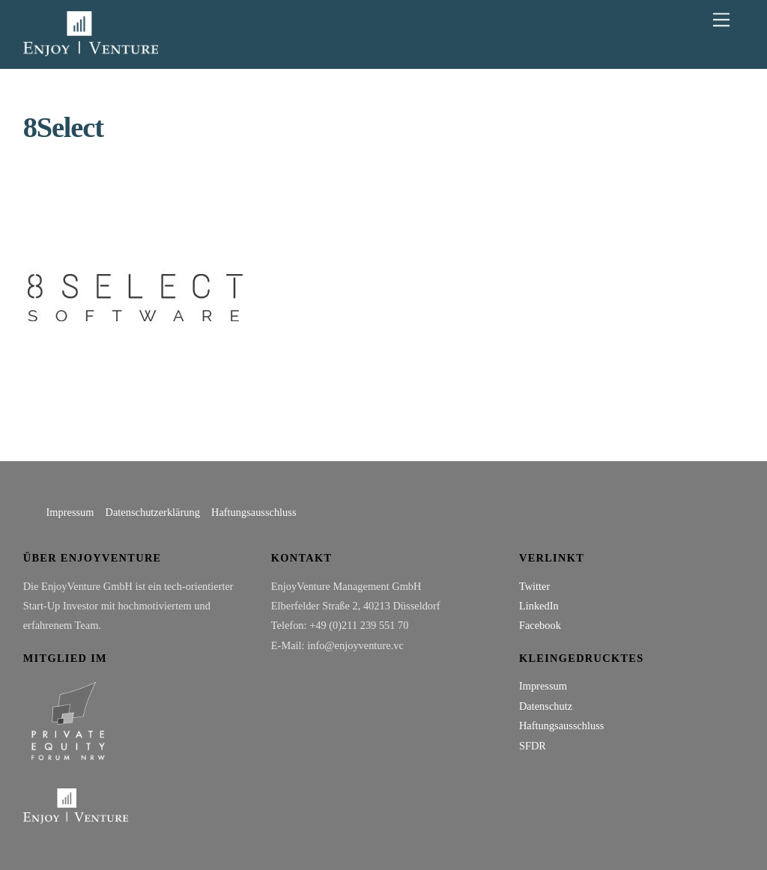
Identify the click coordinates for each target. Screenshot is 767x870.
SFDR (532, 746)
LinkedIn (539, 606)
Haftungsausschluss (254, 512)
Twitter (534, 586)
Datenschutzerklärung (153, 512)
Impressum (70, 512)
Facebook (540, 625)
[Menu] (721, 19)
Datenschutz (545, 706)
